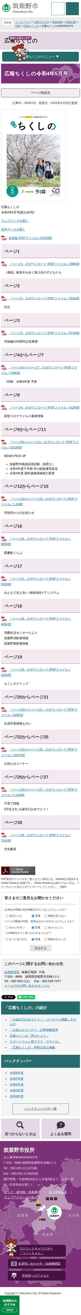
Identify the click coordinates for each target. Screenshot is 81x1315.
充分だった (15, 915)
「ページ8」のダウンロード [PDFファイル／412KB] (44, 407)
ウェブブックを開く (14, 221)
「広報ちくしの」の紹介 (25, 1008)
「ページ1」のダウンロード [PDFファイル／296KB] (44, 264)
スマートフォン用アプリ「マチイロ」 (35, 1041)
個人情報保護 (58, 1192)
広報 (17, 26)
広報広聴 (70, 22)
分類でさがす (41, 22)
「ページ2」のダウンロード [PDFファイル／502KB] (44, 298)
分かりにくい (56, 927)
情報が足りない (57, 915)
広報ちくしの (31, 26)
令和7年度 (17, 1078)
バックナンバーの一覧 (40, 1108)
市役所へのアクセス (35, 1275)
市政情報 (57, 22)
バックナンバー (18, 1061)
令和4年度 (17, 1096)
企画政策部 (11, 972)
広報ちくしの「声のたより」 (29, 1035)
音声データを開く (13, 229)
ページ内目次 (40, 92)
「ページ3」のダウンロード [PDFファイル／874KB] (44, 333)
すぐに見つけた (18, 939)
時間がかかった (57, 939)
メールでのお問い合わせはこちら (27, 985)
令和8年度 (17, 1072)
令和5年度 (17, 1090)
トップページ (23, 22)
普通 (37, 915)
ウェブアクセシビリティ (20, 1197)
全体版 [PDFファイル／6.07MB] (30, 238)
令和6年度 (17, 1084)
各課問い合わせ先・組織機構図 (39, 1263)
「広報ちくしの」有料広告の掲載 (32, 1047)
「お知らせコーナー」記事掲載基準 (34, 1030)
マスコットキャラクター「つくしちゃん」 (36, 1251)
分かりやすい (17, 927)
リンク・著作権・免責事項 (22, 1192)
